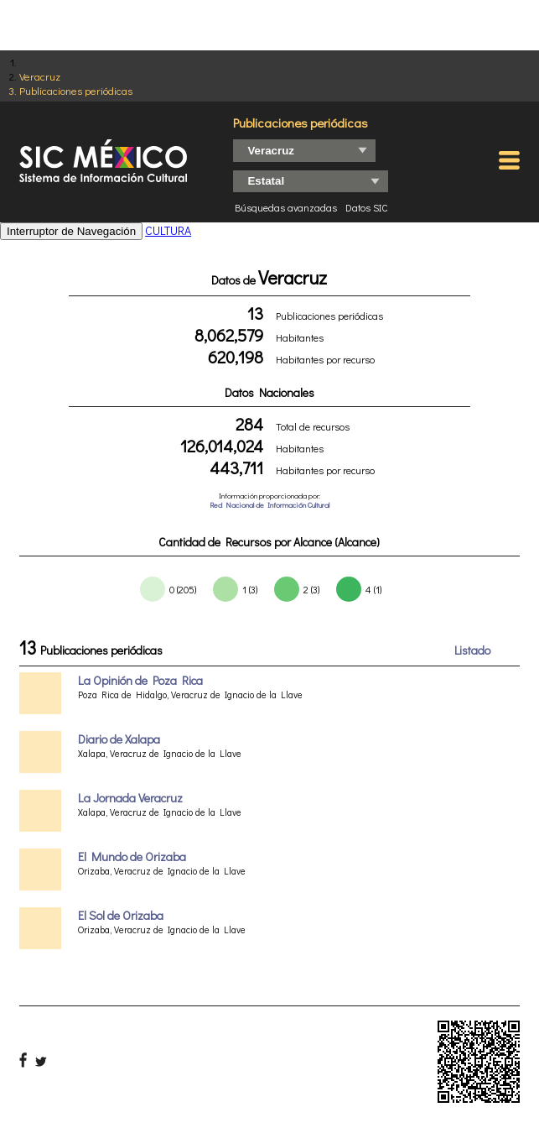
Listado (472, 650)
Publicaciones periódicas (75, 90)
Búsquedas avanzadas (286, 207)
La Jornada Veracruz (130, 798)
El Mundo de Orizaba (132, 856)
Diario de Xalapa (119, 739)
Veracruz (39, 76)
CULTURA (168, 230)
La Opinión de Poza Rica (140, 680)
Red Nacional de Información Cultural (269, 504)
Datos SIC (366, 207)
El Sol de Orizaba (120, 915)
